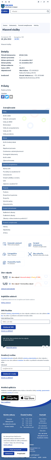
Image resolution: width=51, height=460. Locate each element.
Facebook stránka (42, 430)
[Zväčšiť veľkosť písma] (44, 1)
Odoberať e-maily (9, 366)
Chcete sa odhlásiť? (7, 323)
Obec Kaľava (30, 441)
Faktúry (17, 31)
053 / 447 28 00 (42, 425)
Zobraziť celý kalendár (8, 281)
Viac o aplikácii (5, 394)
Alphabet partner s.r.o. (33, 440)
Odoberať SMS (8, 319)
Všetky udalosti (6, 295)
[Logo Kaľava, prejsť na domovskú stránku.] (25, 6)
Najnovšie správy (11, 339)
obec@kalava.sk (43, 427)
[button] (43, 338)
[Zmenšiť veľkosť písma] (41, 1)
